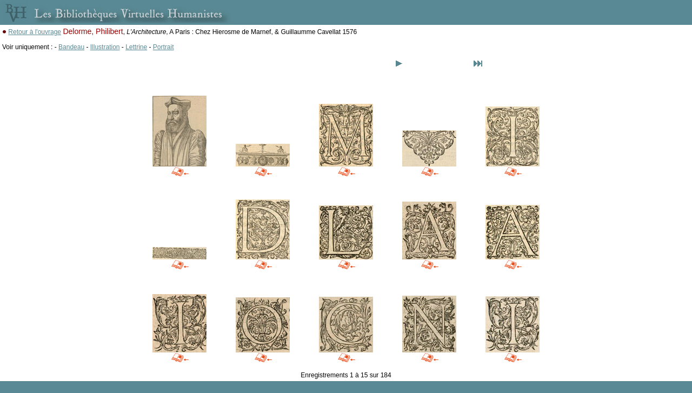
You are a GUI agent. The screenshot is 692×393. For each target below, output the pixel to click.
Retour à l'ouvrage (34, 32)
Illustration (105, 47)
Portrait (163, 47)
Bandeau (71, 47)
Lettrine (136, 47)
